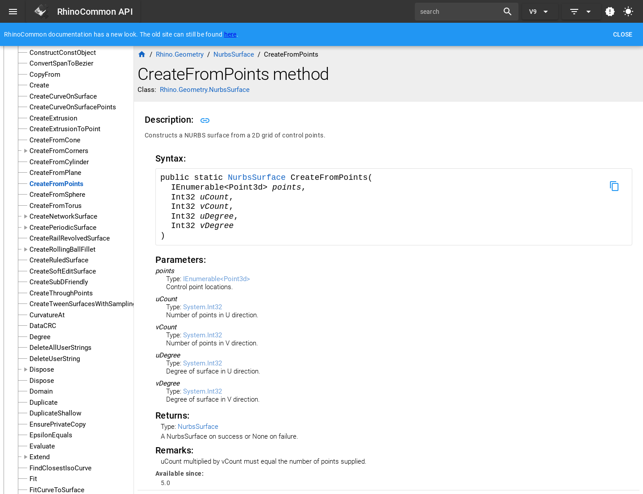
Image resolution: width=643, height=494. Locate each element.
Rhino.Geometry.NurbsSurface (205, 90)
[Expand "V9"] (540, 12)
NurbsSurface (259, 177)
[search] (460, 12)
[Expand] (581, 12)
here (230, 34)
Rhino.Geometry (180, 54)
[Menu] (13, 11)
